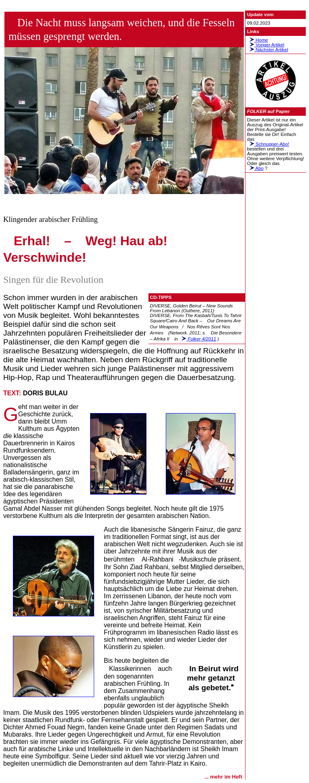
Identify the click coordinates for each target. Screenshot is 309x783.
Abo (255, 168)
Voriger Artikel (265, 44)
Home (257, 40)
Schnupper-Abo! (268, 144)
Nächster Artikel (267, 49)
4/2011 (197, 338)
